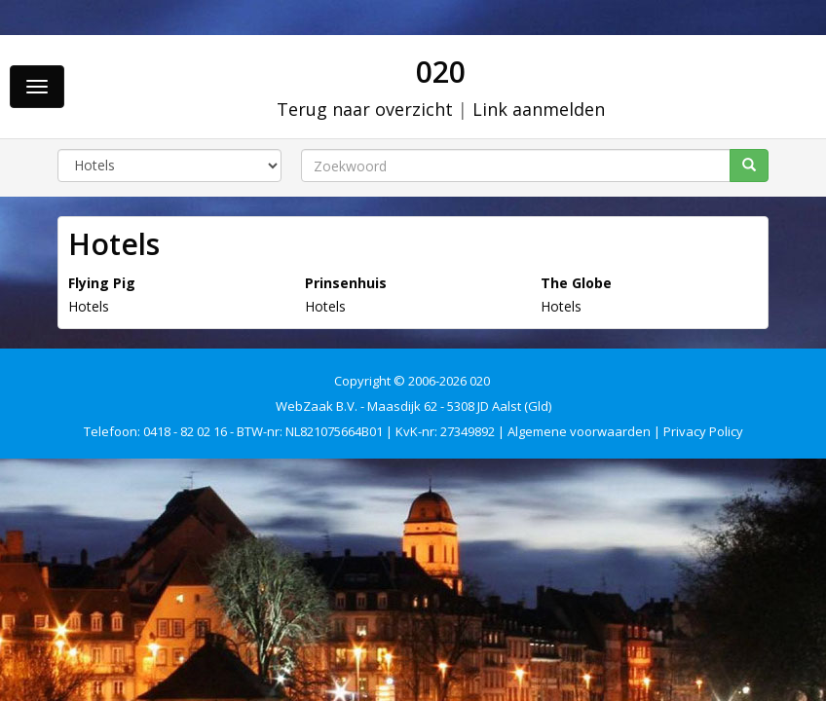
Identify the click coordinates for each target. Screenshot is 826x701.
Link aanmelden (538, 109)
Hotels (88, 306)
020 (441, 72)
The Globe (576, 283)
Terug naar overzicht (365, 109)
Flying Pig (101, 283)
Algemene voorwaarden (579, 431)
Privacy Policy (703, 431)
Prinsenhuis (346, 283)
